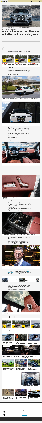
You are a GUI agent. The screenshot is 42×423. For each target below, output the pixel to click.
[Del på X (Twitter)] (3, 47)
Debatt (27, 1)
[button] (38, 60)
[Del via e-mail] (3, 49)
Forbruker (22, 1)
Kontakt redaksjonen (25, 412)
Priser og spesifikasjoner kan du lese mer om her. (16, 49)
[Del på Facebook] (3, 45)
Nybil (10, 1)
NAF (31, 410)
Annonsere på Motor (25, 413)
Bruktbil (18, 1)
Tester (14, 1)
